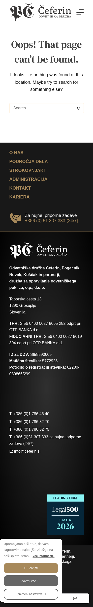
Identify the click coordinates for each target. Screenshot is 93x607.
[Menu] (80, 12)
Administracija (28, 179)
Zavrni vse (29, 581)
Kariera (19, 197)
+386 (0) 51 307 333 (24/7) (51, 220)
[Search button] (79, 108)
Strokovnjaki (27, 170)
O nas (16, 152)
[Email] (75, 598)
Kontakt (20, 188)
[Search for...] (41, 108)
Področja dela (28, 161)
